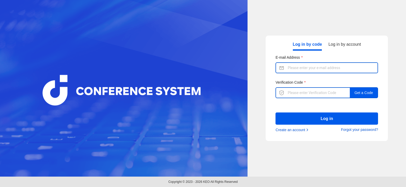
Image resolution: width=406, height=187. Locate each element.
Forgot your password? (359, 130)
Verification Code (289, 82)
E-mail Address (288, 57)
